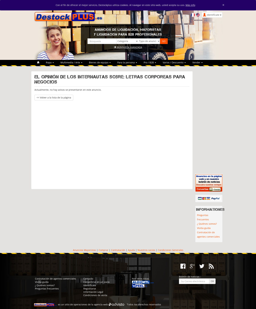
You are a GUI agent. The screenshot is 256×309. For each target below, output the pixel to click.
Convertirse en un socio (96, 282)
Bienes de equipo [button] (100, 62)
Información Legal (93, 291)
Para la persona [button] (127, 62)
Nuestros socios (146, 250)
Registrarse (89, 288)
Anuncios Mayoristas (84, 250)
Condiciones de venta (95, 295)
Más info (190, 5)
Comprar (103, 250)
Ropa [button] (50, 62)
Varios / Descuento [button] (174, 62)
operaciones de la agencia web (91, 304)
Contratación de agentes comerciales (208, 234)
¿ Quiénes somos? (207, 223)
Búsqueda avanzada (128, 47)
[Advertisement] (112, 143)
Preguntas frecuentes (203, 217)
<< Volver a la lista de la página (54, 97)
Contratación (118, 250)
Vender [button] (197, 62)
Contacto (88, 278)
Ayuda (131, 250)
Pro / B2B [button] (150, 62)
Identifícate (89, 285)
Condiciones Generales (170, 250)
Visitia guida (204, 228)
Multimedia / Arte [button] (71, 62)
